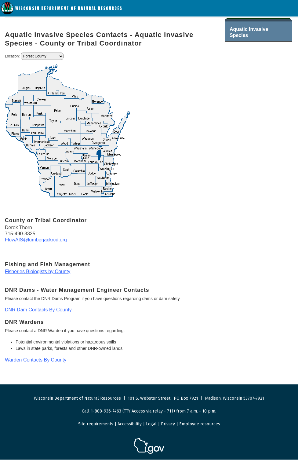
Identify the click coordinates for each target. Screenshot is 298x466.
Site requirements (95, 424)
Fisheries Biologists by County (37, 271)
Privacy (168, 424)
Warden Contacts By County (35, 359)
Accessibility (130, 424)
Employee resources (199, 424)
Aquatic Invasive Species (249, 32)
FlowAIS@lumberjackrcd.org (36, 239)
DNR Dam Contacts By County (38, 309)
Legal (151, 424)
